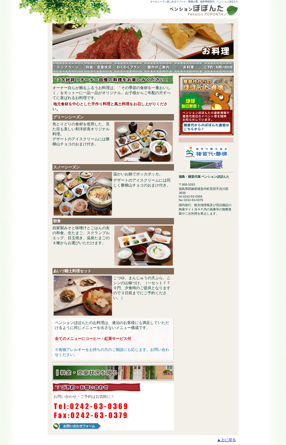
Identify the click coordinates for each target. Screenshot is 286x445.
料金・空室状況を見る (113, 373)
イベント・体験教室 (128, 67)
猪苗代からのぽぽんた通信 (206, 105)
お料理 (189, 67)
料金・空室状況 (98, 67)
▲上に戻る (226, 440)
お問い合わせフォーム (77, 426)
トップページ (67, 67)
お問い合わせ (219, 67)
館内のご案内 (158, 67)
